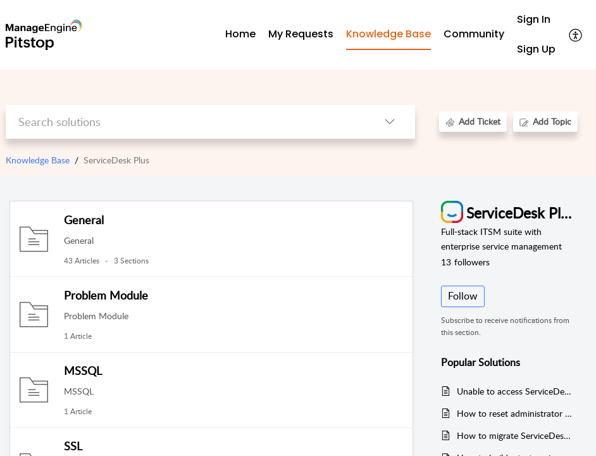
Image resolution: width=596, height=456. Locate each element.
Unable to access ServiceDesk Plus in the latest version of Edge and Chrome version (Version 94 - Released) (515, 391)
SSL (73, 446)
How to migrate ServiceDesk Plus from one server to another (515, 435)
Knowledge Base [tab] (388, 34)
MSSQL (83, 370)
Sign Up (536, 49)
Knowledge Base (38, 160)
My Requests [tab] (300, 34)
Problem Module (106, 295)
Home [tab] (240, 34)
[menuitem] (536, 20)
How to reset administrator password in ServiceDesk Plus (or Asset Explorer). (515, 413)
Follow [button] (463, 296)
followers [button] (465, 262)
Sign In (533, 19)
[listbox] (389, 122)
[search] (185, 122)
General (84, 220)
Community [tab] (474, 34)
